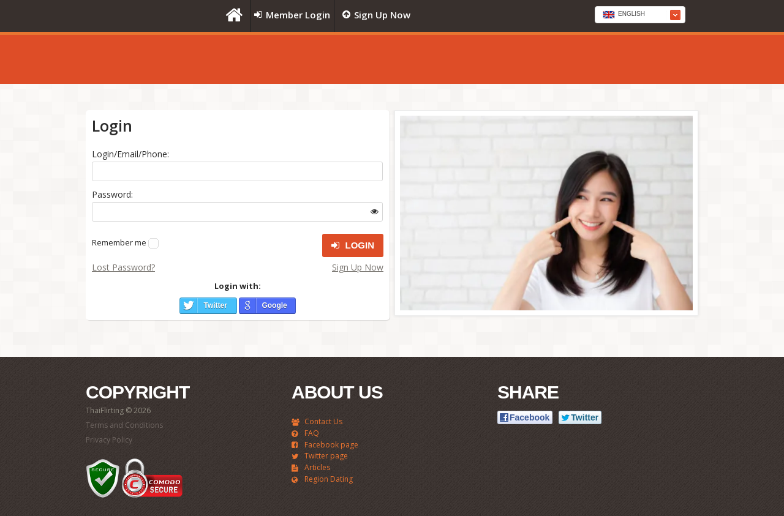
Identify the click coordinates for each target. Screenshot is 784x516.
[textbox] (640, 15)
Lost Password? (123, 267)
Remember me (119, 242)
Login (352, 245)
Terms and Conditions (124, 425)
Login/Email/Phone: (130, 154)
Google (274, 305)
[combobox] (640, 14)
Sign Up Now (357, 267)
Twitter (215, 305)
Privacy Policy (109, 440)
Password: (112, 194)
